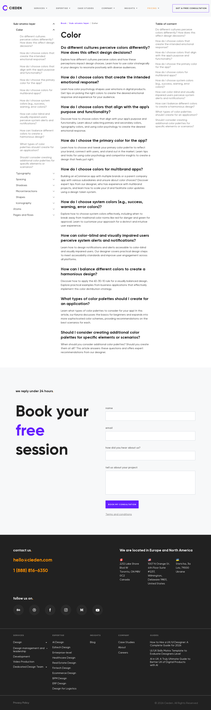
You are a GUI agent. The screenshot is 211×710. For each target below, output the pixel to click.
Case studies (86, 8)
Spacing (21, 179)
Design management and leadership (29, 650)
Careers (123, 652)
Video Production (23, 661)
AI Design (58, 642)
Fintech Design (61, 667)
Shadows (21, 185)
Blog (92, 642)
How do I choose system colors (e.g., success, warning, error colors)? (35, 103)
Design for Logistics (64, 688)
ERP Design (59, 683)
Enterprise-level (62, 652)
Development (21, 656)
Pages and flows (23, 214)
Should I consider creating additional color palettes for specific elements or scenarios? (37, 162)
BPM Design (59, 678)
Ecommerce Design (64, 673)
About (122, 647)
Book (64, 23)
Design (17, 642)
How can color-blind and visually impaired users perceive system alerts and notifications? (36, 118)
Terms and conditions (119, 514)
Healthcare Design (63, 657)
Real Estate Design (64, 662)
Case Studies (126, 642)
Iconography (23, 203)
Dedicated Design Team (28, 666)
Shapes (20, 197)
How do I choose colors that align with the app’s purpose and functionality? (37, 69)
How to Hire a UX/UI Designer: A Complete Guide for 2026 (169, 644)
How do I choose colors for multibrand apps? (36, 92)
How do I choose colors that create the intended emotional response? (37, 56)
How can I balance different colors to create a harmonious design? (37, 133)
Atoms (17, 209)
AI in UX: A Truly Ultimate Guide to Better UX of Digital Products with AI (170, 662)
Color (19, 29)
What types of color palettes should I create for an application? (37, 147)
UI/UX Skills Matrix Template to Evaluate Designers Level (168, 652)
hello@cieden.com (34, 560)
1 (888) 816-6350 (31, 571)
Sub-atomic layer (24, 23)
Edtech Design (61, 647)
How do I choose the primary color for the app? (37, 81)
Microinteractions (26, 191)
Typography (23, 173)
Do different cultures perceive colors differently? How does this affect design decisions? (37, 41)
